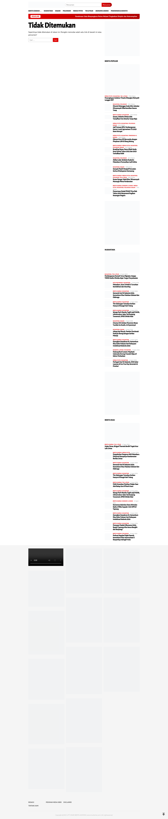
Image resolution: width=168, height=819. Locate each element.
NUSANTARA (116, 96)
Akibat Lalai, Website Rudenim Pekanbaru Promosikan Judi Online (125, 161)
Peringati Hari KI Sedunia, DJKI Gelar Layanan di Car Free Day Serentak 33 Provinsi (125, 364)
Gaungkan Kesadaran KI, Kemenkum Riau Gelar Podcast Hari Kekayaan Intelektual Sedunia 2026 (125, 344)
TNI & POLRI (123, 96)
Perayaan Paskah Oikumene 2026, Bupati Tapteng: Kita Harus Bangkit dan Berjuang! (125, 527)
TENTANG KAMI (33, 806)
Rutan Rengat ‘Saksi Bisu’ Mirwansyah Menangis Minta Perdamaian (126, 181)
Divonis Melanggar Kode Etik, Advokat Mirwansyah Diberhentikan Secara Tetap (126, 108)
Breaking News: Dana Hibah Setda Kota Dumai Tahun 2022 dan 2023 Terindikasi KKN (124, 151)
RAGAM (115, 125)
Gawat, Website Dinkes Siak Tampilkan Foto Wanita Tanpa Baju (125, 118)
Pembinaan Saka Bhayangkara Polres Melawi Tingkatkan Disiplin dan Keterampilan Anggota (113, 16)
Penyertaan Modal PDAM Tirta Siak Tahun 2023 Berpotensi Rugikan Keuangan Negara (125, 193)
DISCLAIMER (67, 802)
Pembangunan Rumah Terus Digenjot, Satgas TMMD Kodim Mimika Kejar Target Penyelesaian (121, 277)
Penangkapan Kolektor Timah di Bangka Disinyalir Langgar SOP (122, 99)
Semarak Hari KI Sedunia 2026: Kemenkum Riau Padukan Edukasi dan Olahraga (126, 295)
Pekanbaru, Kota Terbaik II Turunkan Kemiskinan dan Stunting (125, 286)
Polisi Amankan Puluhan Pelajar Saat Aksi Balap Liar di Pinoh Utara (125, 485)
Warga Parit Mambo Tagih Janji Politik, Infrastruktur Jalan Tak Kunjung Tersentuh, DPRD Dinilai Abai (126, 314)
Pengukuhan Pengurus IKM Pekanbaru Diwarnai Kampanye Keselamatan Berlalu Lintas (126, 456)
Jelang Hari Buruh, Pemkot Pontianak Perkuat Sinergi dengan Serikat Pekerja (126, 334)
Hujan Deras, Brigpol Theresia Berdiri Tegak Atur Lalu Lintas (121, 447)
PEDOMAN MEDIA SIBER (53, 802)
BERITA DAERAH (117, 115)
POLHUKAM (123, 104)
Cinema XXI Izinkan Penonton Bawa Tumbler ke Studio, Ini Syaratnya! (125, 324)
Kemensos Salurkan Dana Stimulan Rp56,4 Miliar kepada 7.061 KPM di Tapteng (125, 507)
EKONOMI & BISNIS (127, 185)
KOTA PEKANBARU (118, 282)
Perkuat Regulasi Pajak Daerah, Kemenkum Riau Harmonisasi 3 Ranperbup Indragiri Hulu (124, 538)
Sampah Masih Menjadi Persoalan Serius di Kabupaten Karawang (124, 170)
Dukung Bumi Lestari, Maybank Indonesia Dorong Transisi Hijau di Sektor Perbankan (124, 354)
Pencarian (107, 5)
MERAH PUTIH (108, 96)
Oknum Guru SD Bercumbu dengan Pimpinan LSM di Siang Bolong (125, 140)
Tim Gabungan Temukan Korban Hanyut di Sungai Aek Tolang (124, 305)
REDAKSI (31, 802)
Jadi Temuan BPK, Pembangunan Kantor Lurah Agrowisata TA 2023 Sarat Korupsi (124, 129)
